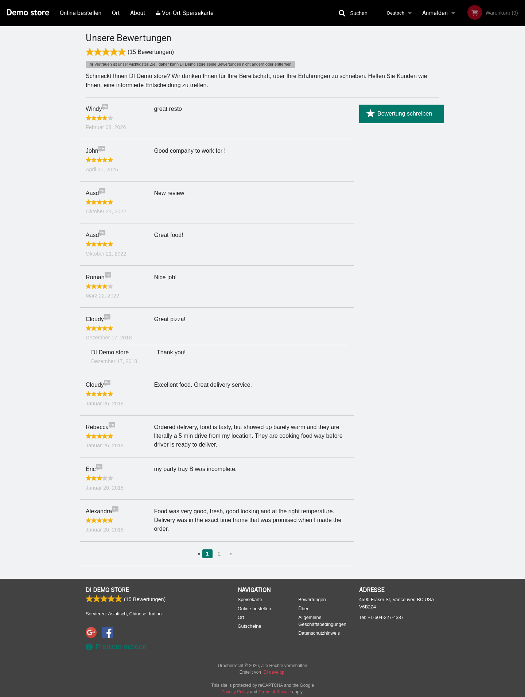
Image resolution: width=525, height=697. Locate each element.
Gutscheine (249, 626)
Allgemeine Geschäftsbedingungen (322, 621)
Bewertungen (312, 599)
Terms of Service (274, 691)
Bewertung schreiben (399, 114)
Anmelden (435, 12)
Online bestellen (80, 12)
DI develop (274, 672)
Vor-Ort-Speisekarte (185, 12)
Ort (116, 12)
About (137, 12)
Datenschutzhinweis (319, 633)
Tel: (381, 617)
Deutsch (395, 13)
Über (303, 608)
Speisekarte (250, 599)
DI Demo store (107, 590)
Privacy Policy (235, 691)
